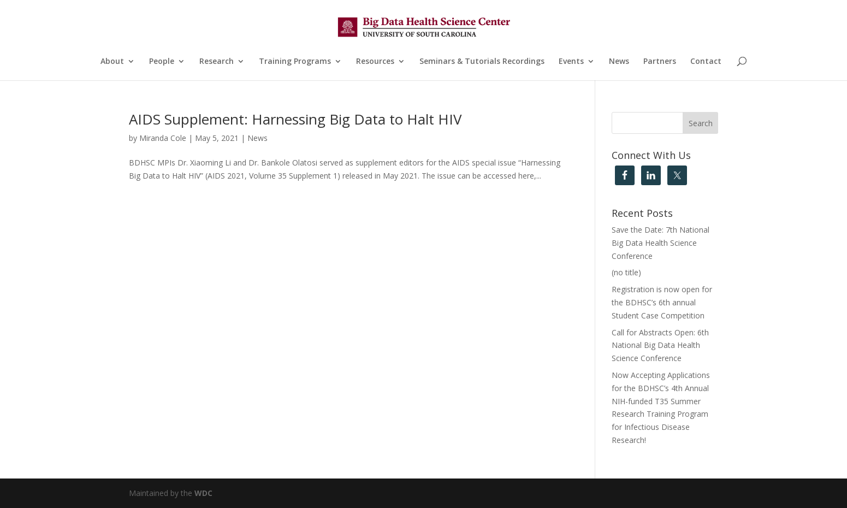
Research (216, 61)
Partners (659, 61)
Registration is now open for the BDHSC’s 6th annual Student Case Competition (662, 302)
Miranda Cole (162, 138)
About (112, 61)
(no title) (626, 272)
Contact (705, 61)
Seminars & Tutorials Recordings (481, 61)
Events (571, 61)
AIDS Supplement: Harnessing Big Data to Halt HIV (295, 119)
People (161, 61)
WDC (203, 493)
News (619, 61)
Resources (375, 61)
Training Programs (295, 61)
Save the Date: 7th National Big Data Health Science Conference (660, 243)
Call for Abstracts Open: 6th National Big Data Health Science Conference (660, 345)
